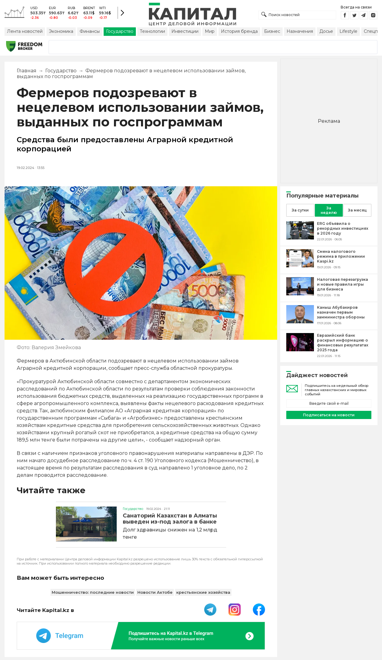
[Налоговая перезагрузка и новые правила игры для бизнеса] (300, 294)
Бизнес (272, 31)
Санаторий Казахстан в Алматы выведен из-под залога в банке (170, 519)
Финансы (90, 31)
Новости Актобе (155, 592)
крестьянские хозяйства (203, 592)
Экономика (61, 31)
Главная (26, 71)
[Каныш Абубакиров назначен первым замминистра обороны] (300, 322)
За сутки (300, 210)
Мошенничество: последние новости (93, 592)
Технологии (152, 31)
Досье (326, 31)
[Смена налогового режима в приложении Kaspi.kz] (300, 266)
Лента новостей (25, 31)
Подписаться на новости (329, 415)
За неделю (329, 210)
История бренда (239, 31)
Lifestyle (348, 31)
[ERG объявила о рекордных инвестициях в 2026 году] (300, 238)
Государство (119, 31)
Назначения (300, 31)
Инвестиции (184, 31)
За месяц (357, 210)
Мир (210, 31)
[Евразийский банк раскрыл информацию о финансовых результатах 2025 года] (300, 349)
